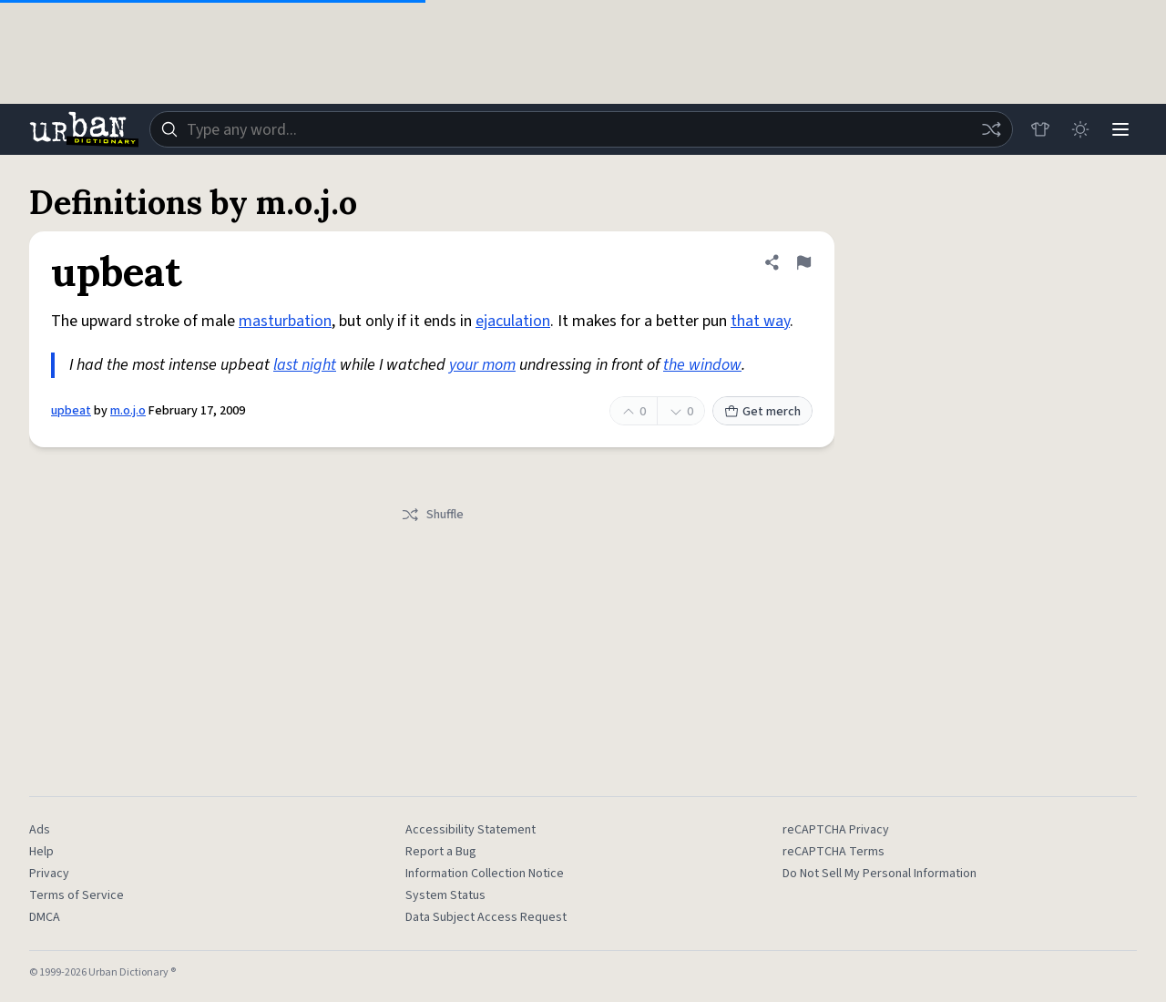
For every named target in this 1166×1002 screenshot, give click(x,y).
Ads (39, 830)
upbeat (71, 411)
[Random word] (991, 129)
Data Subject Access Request (486, 917)
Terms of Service (76, 895)
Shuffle (432, 515)
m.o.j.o (128, 411)
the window (702, 364)
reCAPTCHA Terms (833, 852)
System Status (445, 895)
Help (41, 852)
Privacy (49, 873)
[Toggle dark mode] (1080, 129)
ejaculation (513, 321)
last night (304, 364)
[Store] (1040, 129)
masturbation (285, 321)
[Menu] (1120, 129)
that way (760, 321)
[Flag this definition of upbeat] (803, 262)
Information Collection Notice (484, 873)
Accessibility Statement (470, 830)
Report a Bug (440, 852)
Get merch (762, 412)
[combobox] (581, 129)
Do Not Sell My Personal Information (879, 873)
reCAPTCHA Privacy (835, 830)
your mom (482, 364)
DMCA (44, 917)
